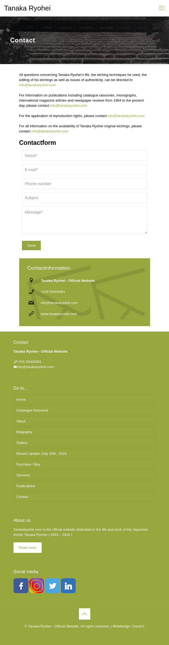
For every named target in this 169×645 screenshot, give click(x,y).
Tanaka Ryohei (27, 8)
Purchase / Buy (28, 464)
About (21, 421)
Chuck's (138, 626)
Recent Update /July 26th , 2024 (41, 454)
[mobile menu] (161, 8)
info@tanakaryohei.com (37, 85)
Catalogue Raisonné (32, 410)
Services (23, 475)
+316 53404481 (53, 292)
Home (21, 399)
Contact (22, 497)
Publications (25, 486)
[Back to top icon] (84, 614)
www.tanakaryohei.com (59, 314)
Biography (24, 432)
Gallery (22, 443)
